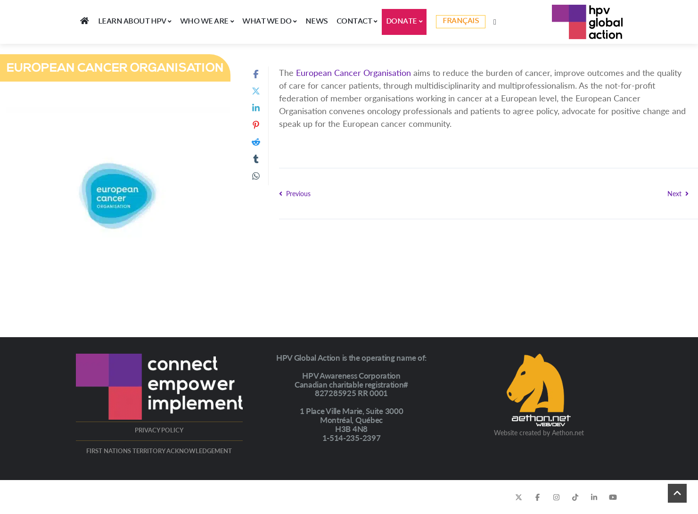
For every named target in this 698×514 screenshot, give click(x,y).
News (316, 22)
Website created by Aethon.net (539, 433)
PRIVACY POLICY (159, 430)
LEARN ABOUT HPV (135, 22)
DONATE (404, 22)
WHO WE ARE (207, 22)
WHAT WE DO (269, 22)
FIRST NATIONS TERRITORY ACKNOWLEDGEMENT (159, 451)
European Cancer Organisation (353, 72)
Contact (357, 22)
